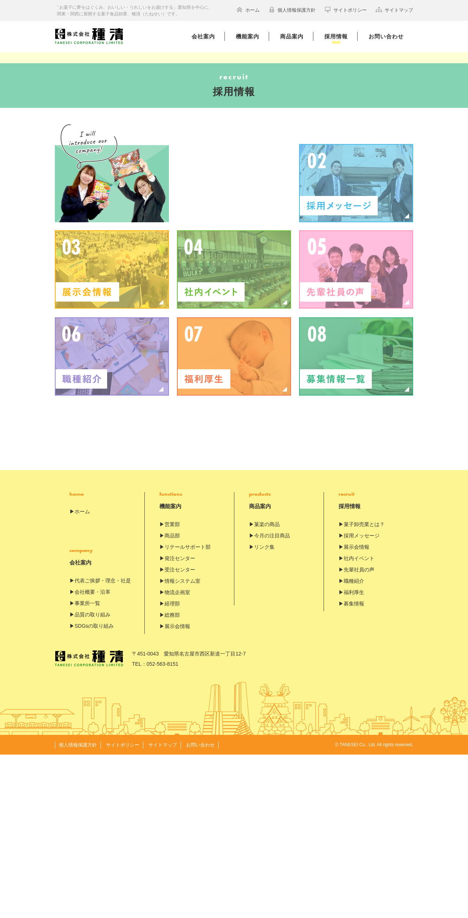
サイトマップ (394, 9)
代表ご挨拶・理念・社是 (103, 744)
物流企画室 (177, 756)
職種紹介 (354, 744)
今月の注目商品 (272, 699)
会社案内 (203, 36)
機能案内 (247, 36)
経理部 (172, 767)
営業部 (172, 688)
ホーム (248, 9)
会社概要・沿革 (92, 755)
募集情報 (354, 767)
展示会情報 (177, 790)
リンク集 (264, 710)
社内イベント (359, 722)
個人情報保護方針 (292, 9)
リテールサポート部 (188, 710)
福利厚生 (354, 756)
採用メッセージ (362, 699)
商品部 (172, 699)
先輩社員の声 (359, 733)
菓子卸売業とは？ (364, 688)
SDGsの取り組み (94, 789)
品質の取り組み (92, 778)
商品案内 (291, 36)
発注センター (180, 722)
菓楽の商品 (267, 688)
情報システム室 (182, 744)
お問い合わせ (386, 36)
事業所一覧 (87, 767)
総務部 (172, 778)
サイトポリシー (345, 9)
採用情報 (336, 36)
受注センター (180, 733)
